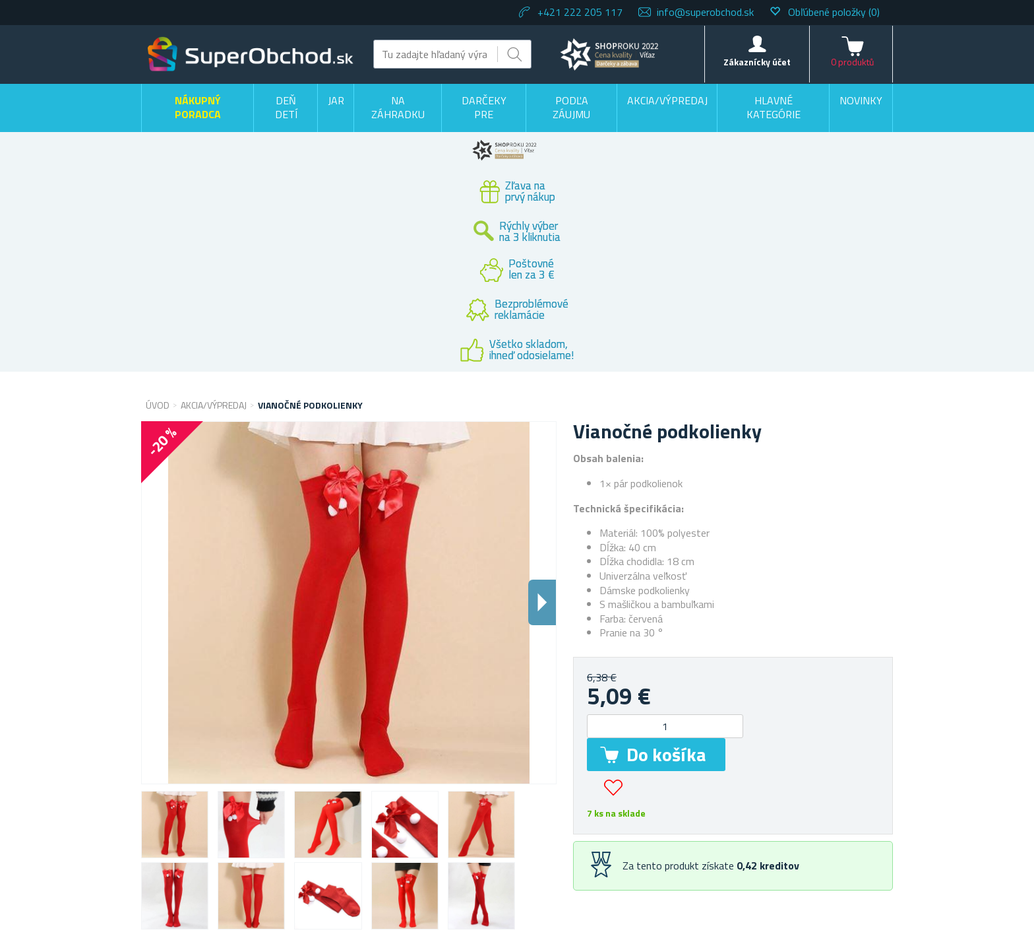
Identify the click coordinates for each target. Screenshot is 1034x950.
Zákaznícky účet (757, 62)
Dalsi (542, 602)
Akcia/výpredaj (667, 100)
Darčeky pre (484, 107)
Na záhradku (398, 107)
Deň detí (286, 107)
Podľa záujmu (571, 107)
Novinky (860, 100)
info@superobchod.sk (705, 12)
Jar (336, 100)
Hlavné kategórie (773, 107)
